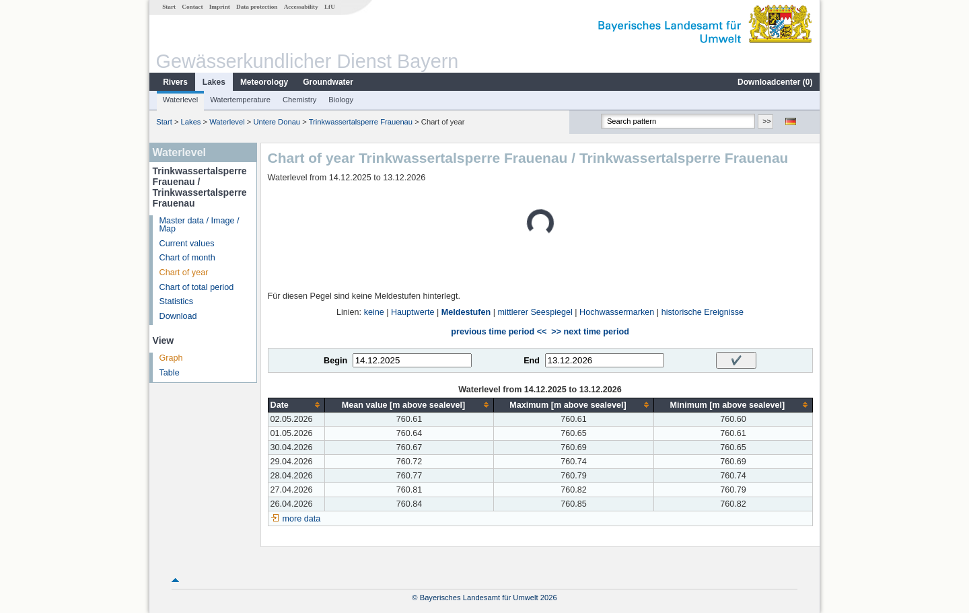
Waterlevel (180, 100)
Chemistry (299, 100)
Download (178, 316)
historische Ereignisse (702, 312)
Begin (335, 360)
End (532, 360)
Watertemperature (240, 100)
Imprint (219, 6)
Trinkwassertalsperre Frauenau (360, 122)
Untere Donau (276, 122)
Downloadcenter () (775, 82)
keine (374, 312)
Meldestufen (466, 312)
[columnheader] (296, 405)
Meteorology (264, 82)
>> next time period (590, 331)
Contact (192, 6)
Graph (171, 358)
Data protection (256, 6)
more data (302, 519)
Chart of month (187, 257)
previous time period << (498, 331)
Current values (187, 243)
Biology (340, 100)
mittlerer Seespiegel (534, 312)
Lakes (214, 82)
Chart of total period (196, 287)
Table (169, 372)
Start (169, 6)
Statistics (176, 301)
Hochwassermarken (616, 312)
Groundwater (328, 82)
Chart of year (184, 272)
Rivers (175, 82)
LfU (329, 6)
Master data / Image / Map (199, 225)
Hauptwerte (412, 312)
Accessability (301, 6)
